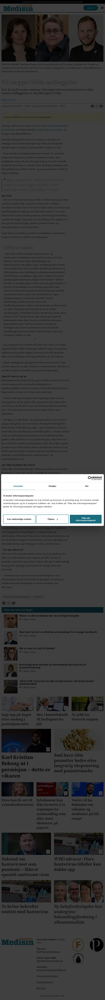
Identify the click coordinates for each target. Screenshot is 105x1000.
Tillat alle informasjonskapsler (86, 519)
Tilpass (52, 519)
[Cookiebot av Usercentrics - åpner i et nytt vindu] (90, 478)
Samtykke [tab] (18, 486)
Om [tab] (86, 486)
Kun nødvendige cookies (19, 519)
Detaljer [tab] (52, 486)
